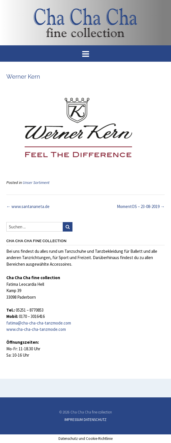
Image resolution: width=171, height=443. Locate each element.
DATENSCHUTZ (95, 419)
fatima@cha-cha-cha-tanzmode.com (38, 323)
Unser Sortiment (36, 182)
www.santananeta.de (28, 206)
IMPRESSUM (73, 419)
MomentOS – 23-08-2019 (141, 206)
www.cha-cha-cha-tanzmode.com (36, 329)
